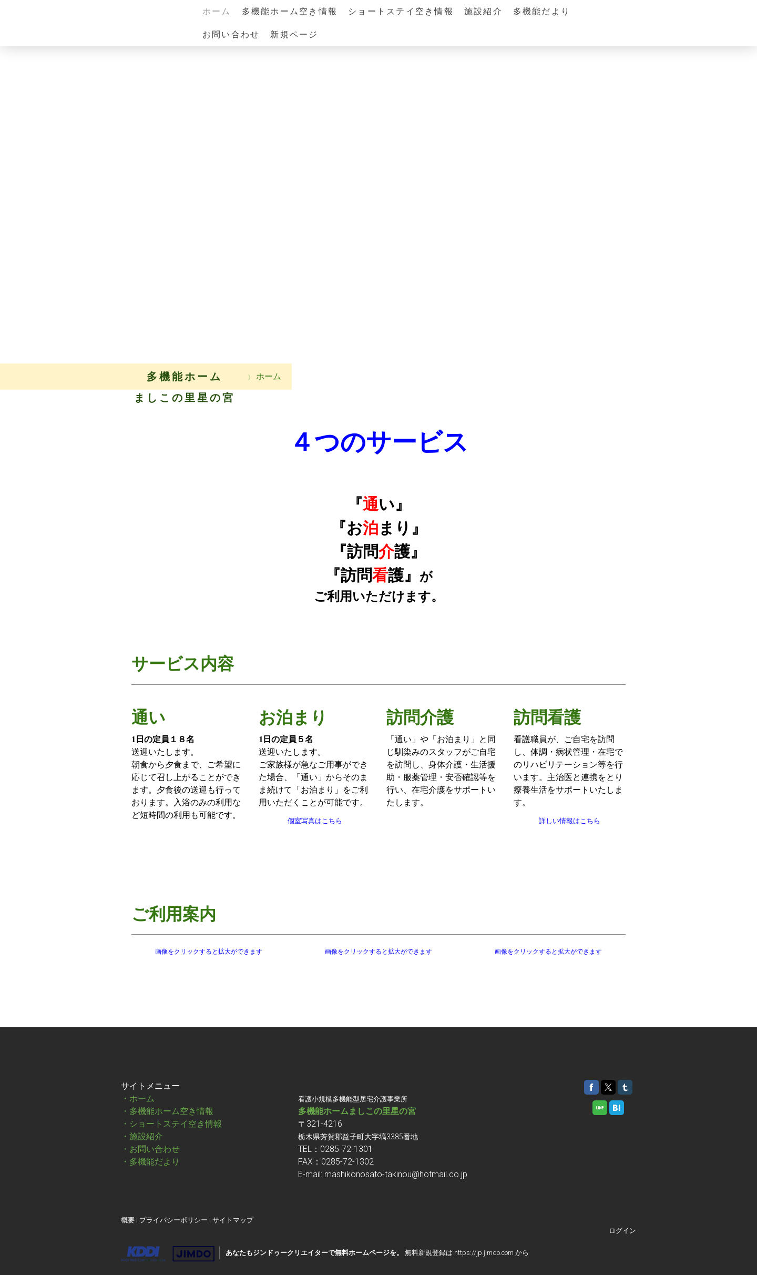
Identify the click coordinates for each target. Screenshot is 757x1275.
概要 (128, 1220)
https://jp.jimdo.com (484, 1253)
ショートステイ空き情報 (401, 11)
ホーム (216, 11)
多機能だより (541, 11)
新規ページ (294, 34)
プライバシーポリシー (173, 1220)
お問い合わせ (231, 34)
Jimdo (167, 1254)
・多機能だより (150, 1162)
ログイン (622, 1230)
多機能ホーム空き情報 (289, 11)
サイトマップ (232, 1220)
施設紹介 (483, 11)
